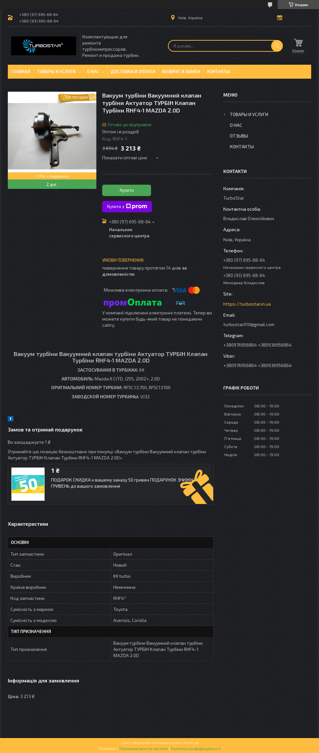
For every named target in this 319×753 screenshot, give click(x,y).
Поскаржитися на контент (143, 748)
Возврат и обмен (181, 71)
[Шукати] (277, 46)
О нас (93, 71)
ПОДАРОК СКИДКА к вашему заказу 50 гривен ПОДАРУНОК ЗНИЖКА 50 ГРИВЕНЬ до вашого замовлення (126, 483)
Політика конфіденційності (196, 748)
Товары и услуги (56, 71)
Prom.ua (191, 742)
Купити (127, 190)
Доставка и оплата (133, 71)
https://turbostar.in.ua (247, 304)
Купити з (127, 206)
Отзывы (239, 136)
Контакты (218, 71)
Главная (20, 71)
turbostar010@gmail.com (248, 324)
